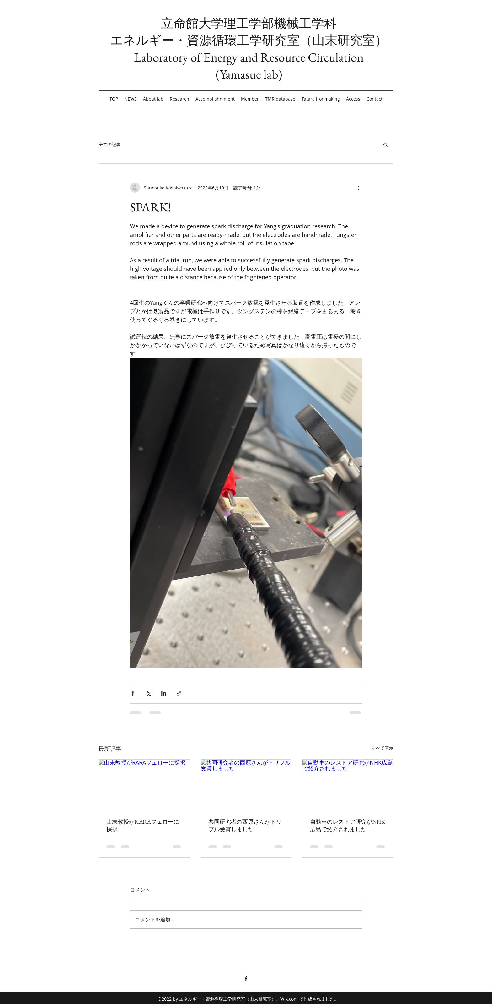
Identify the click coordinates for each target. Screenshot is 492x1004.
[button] (385, 144)
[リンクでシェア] (179, 693)
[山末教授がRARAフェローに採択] (144, 785)
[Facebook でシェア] (133, 693)
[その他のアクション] (358, 187)
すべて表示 (382, 748)
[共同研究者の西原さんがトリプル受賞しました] (246, 785)
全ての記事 (109, 144)
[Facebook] (246, 978)
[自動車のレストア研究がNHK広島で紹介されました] (347, 785)
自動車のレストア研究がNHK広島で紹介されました (347, 825)
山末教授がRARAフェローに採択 (142, 825)
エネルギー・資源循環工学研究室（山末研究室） (249, 40)
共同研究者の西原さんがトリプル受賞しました (245, 825)
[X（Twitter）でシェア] (148, 693)
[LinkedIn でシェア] (164, 693)
